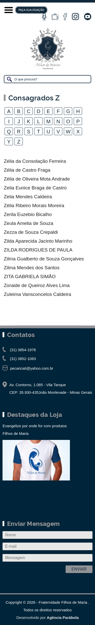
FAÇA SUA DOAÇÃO (31, 10)
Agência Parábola (63, 617)
